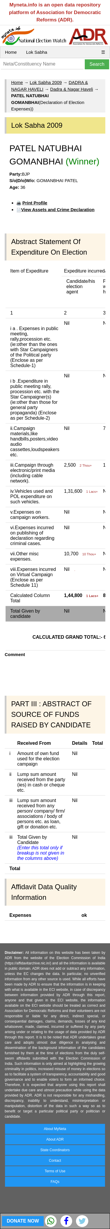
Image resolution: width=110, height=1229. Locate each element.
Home (11, 52)
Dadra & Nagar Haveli (71, 89)
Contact (55, 1161)
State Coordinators (55, 1150)
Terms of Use (55, 1171)
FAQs (54, 1182)
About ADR (55, 1139)
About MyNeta (55, 1129)
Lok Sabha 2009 (46, 82)
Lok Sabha (36, 52)
